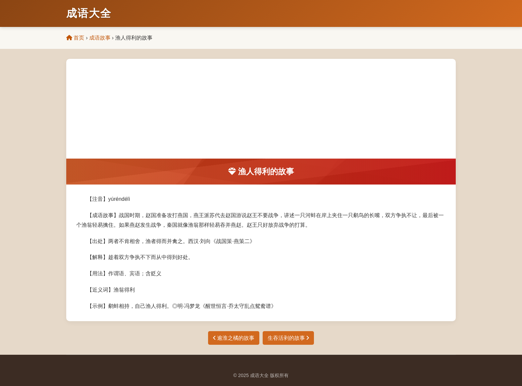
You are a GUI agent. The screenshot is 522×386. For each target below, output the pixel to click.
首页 (75, 38)
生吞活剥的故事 (288, 338)
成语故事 (100, 38)
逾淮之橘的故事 (233, 338)
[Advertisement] (261, 108)
